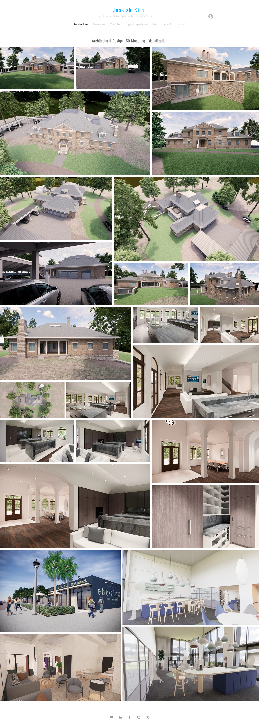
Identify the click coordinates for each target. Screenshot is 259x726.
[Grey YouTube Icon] (111, 717)
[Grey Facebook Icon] (129, 717)
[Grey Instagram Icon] (139, 717)
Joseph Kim (129, 10)
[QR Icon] (148, 717)
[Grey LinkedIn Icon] (120, 717)
